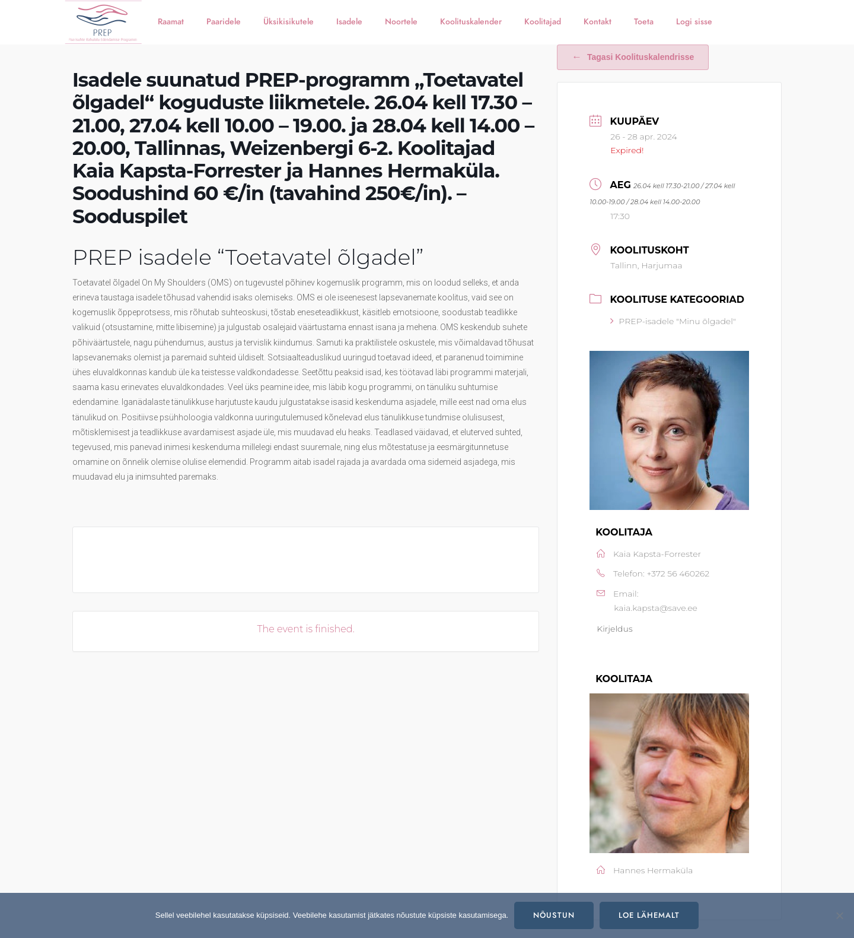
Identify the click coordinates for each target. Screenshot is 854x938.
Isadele (349, 21)
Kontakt (597, 21)
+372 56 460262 (677, 573)
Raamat (171, 21)
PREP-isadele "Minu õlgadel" (673, 321)
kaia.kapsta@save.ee (655, 608)
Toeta (644, 21)
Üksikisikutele (288, 21)
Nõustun (554, 915)
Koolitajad (542, 21)
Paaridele (223, 21)
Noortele (401, 21)
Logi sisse (694, 21)
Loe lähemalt (649, 915)
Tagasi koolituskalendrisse (633, 56)
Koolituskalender (471, 21)
